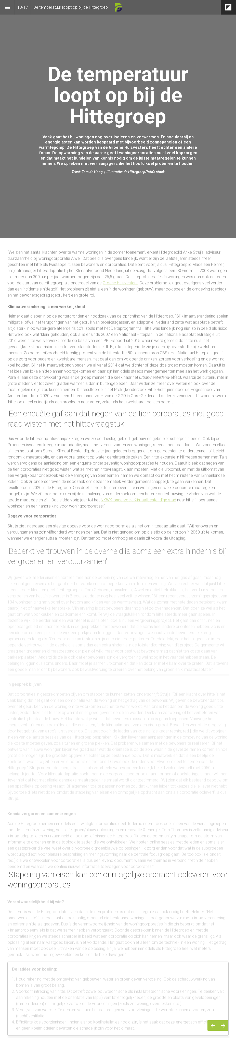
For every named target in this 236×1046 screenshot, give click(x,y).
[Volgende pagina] (223, 1025)
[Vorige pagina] (212, 1025)
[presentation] (118, 119)
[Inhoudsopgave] (7, 7)
